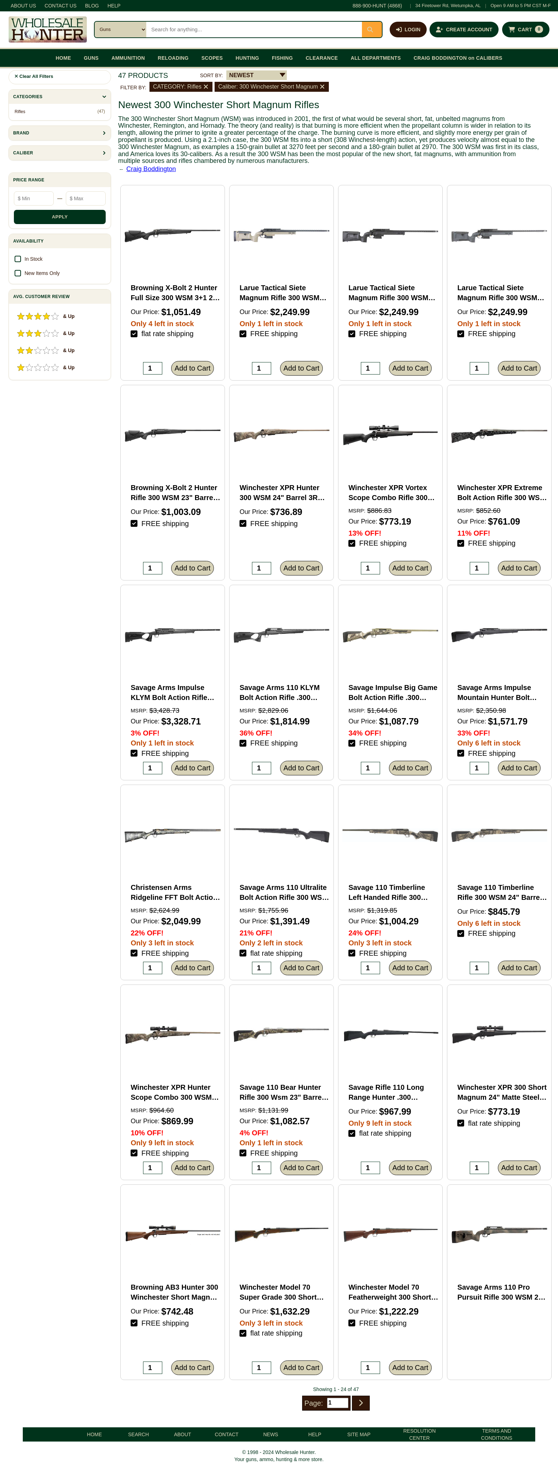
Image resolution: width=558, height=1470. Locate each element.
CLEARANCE (322, 58)
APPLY (60, 216)
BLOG (92, 6)
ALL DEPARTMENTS (376, 58)
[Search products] (254, 29)
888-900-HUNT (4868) (377, 6)
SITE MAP (358, 1434)
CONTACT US (60, 6)
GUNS (91, 58)
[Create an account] (464, 29)
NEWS (270, 1434)
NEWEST (241, 75)
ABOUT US (23, 6)
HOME (63, 58)
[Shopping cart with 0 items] (525, 29)
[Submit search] (372, 29)
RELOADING (173, 58)
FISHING (282, 58)
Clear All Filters (34, 76)
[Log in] (408, 29)
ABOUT (182, 1434)
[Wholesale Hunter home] (48, 29)
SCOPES (212, 58)
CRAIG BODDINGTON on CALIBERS (458, 58)
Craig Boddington (151, 169)
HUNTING (247, 58)
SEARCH (138, 1434)
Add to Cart (192, 368)
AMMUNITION (128, 58)
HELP (114, 6)
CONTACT (227, 1434)
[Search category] (120, 29)
